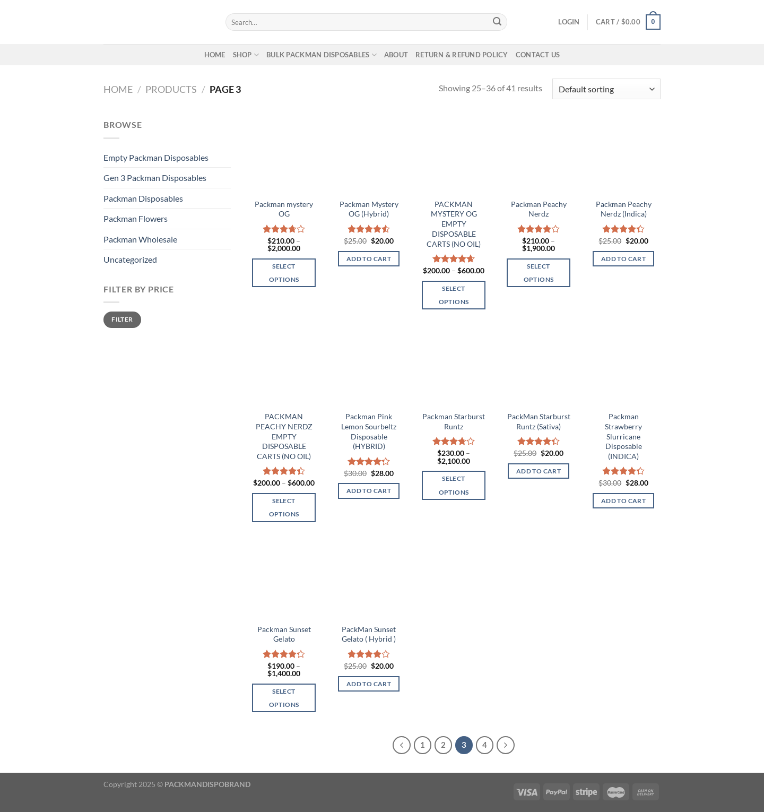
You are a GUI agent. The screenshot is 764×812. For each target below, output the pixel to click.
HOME (214, 54)
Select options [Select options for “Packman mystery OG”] (284, 273)
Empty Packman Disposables (156, 157)
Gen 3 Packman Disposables (154, 177)
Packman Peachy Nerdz (539, 209)
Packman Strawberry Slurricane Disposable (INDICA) (623, 436)
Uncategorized (130, 259)
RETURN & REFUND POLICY (461, 54)
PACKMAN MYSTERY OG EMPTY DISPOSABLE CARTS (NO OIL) (454, 224)
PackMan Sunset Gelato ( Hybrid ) (369, 634)
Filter (122, 319)
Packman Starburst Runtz (453, 421)
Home (118, 89)
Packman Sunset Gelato (284, 634)
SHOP (246, 55)
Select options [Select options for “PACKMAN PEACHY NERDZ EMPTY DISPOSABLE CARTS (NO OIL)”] (284, 507)
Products (171, 89)
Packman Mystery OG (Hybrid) (369, 209)
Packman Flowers (135, 218)
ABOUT (396, 54)
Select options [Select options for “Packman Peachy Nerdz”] (538, 273)
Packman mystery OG (284, 209)
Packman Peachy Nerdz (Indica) (624, 209)
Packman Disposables (143, 198)
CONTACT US (538, 54)
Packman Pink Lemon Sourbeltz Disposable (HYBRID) (368, 431)
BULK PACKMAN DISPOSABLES (321, 55)
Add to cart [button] (368, 258)
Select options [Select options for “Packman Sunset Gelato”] (284, 698)
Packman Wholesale (140, 239)
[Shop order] (606, 89)
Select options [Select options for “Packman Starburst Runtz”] (453, 485)
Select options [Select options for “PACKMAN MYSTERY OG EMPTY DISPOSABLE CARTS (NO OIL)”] (453, 295)
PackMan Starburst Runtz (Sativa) (538, 421)
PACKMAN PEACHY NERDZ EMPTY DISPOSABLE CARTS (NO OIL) (284, 436)
